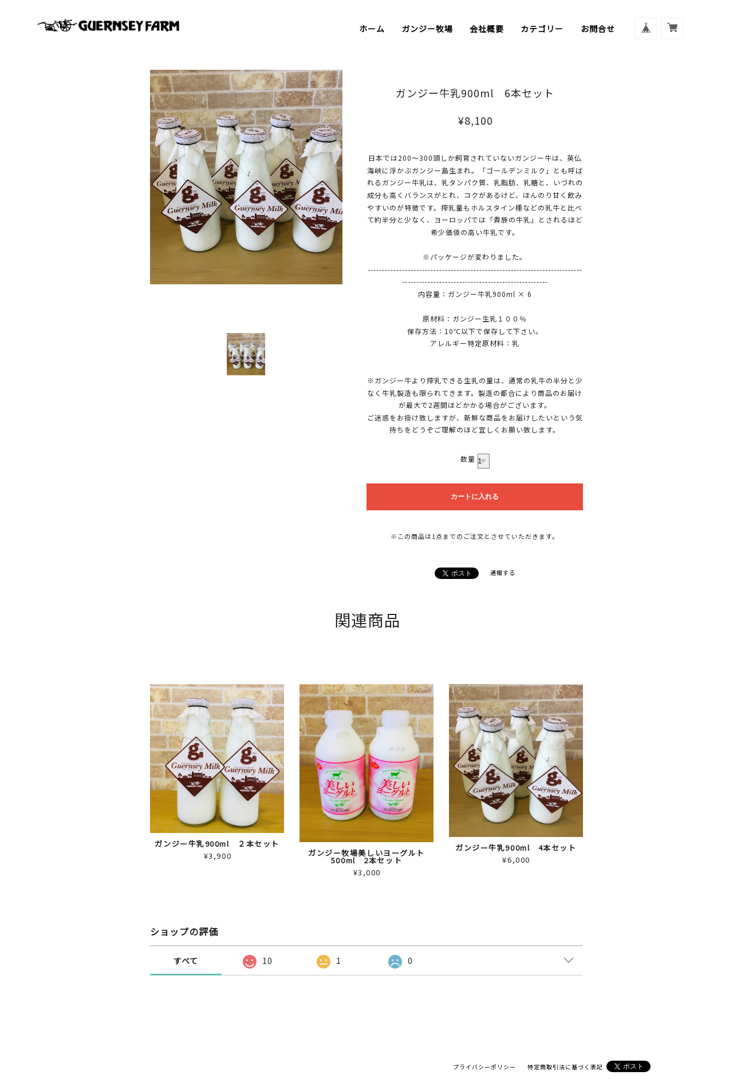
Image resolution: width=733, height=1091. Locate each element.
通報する (502, 572)
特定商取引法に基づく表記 (565, 1066)
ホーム (372, 28)
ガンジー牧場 (427, 28)
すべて (186, 960)
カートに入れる (475, 497)
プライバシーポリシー (484, 1066)
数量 (467, 458)
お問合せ (598, 28)
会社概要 (487, 28)
